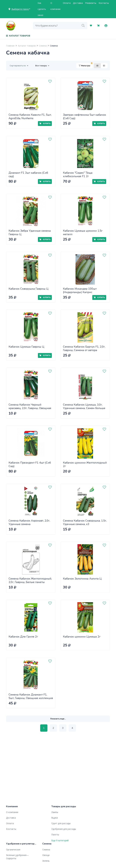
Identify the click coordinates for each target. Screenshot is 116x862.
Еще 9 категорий (60, 840)
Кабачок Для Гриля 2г (23, 636)
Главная (10, 45)
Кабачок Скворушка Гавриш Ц (28, 289)
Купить (44, 123)
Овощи (46, 855)
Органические (13, 849)
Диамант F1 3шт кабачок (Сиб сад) (28, 174)
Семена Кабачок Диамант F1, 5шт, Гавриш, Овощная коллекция (31, 696)
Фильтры (86, 65)
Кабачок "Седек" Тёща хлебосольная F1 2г (77, 174)
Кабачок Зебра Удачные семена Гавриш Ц (30, 232)
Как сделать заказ (42, 9)
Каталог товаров (27, 45)
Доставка (78, 3)
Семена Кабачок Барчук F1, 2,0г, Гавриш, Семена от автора (84, 348)
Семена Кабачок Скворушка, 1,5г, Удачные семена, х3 (85, 522)
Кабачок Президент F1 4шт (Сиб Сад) (30, 464)
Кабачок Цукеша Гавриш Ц (26, 346)
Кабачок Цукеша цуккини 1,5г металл (83, 232)
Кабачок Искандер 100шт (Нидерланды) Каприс (80, 290)
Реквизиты (90, 3)
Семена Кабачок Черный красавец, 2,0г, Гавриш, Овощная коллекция (30, 408)
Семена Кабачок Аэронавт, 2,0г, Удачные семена (29, 522)
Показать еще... (58, 719)
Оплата (67, 3)
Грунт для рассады (61, 823)
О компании (55, 6)
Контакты (104, 3)
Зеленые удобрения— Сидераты (17, 857)
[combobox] (56, 25)
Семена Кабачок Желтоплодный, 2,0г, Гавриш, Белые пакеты (30, 580)
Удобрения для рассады (63, 828)
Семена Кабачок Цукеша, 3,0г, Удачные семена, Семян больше (84, 406)
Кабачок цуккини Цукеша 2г (81, 636)
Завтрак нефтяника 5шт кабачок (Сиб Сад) (84, 116)
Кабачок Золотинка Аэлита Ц (82, 578)
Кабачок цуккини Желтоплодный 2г (85, 464)
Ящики (54, 817)
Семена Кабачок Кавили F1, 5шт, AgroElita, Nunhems (30, 116)
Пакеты (55, 834)
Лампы (54, 812)
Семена (43, 45)
